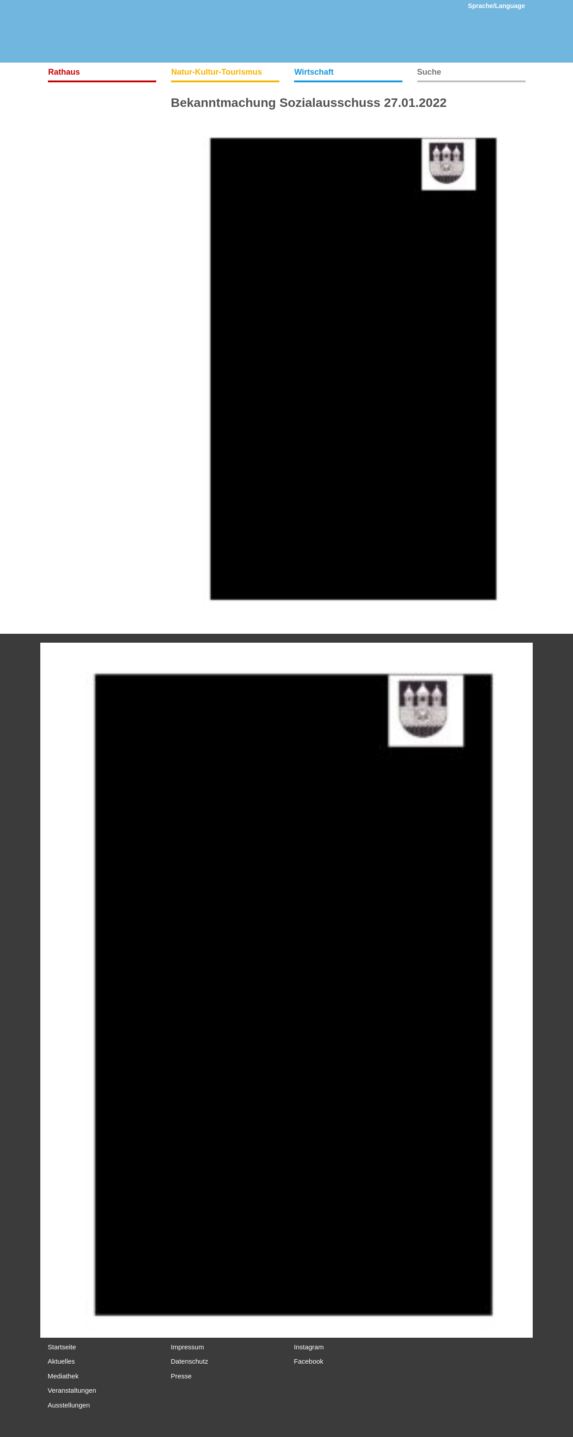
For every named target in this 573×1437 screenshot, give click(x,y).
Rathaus (64, 72)
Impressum (187, 1347)
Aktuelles (61, 1361)
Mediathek (63, 1376)
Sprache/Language (496, 5)
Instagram (309, 1347)
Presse (181, 1376)
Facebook (309, 1361)
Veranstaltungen (72, 1390)
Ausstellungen (69, 1405)
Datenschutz (189, 1361)
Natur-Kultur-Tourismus (216, 72)
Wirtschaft (314, 72)
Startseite (62, 1347)
